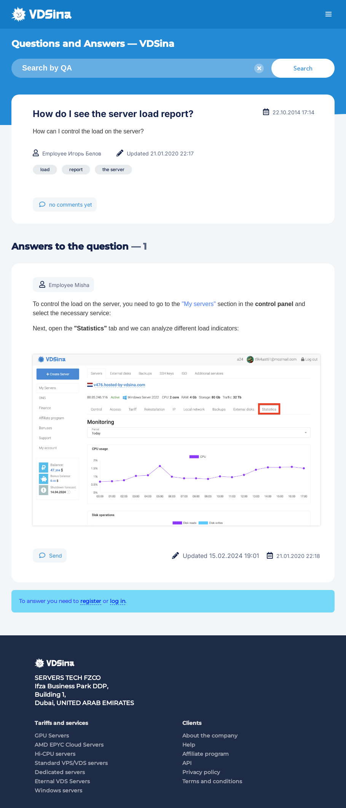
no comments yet (65, 204)
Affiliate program (205, 753)
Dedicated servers (60, 772)
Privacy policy (201, 772)
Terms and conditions (212, 781)
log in (117, 601)
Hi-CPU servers (55, 753)
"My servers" (199, 304)
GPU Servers (52, 735)
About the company (210, 735)
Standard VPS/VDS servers (71, 763)
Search (303, 68)
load (44, 169)
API (186, 763)
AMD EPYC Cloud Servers (69, 744)
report (76, 169)
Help (188, 744)
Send (50, 555)
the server (113, 169)
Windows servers (58, 790)
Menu (328, 14)
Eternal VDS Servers (62, 781)
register (90, 601)
